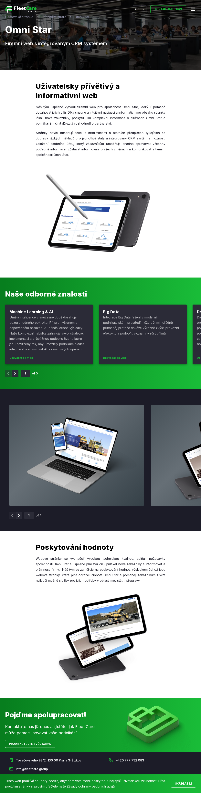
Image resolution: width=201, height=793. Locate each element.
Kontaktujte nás (168, 9)
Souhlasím (183, 783)
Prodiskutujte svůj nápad (30, 743)
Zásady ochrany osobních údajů (91, 786)
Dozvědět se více (21, 357)
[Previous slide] (8, 373)
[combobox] (139, 9)
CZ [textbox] (137, 9)
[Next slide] (15, 373)
